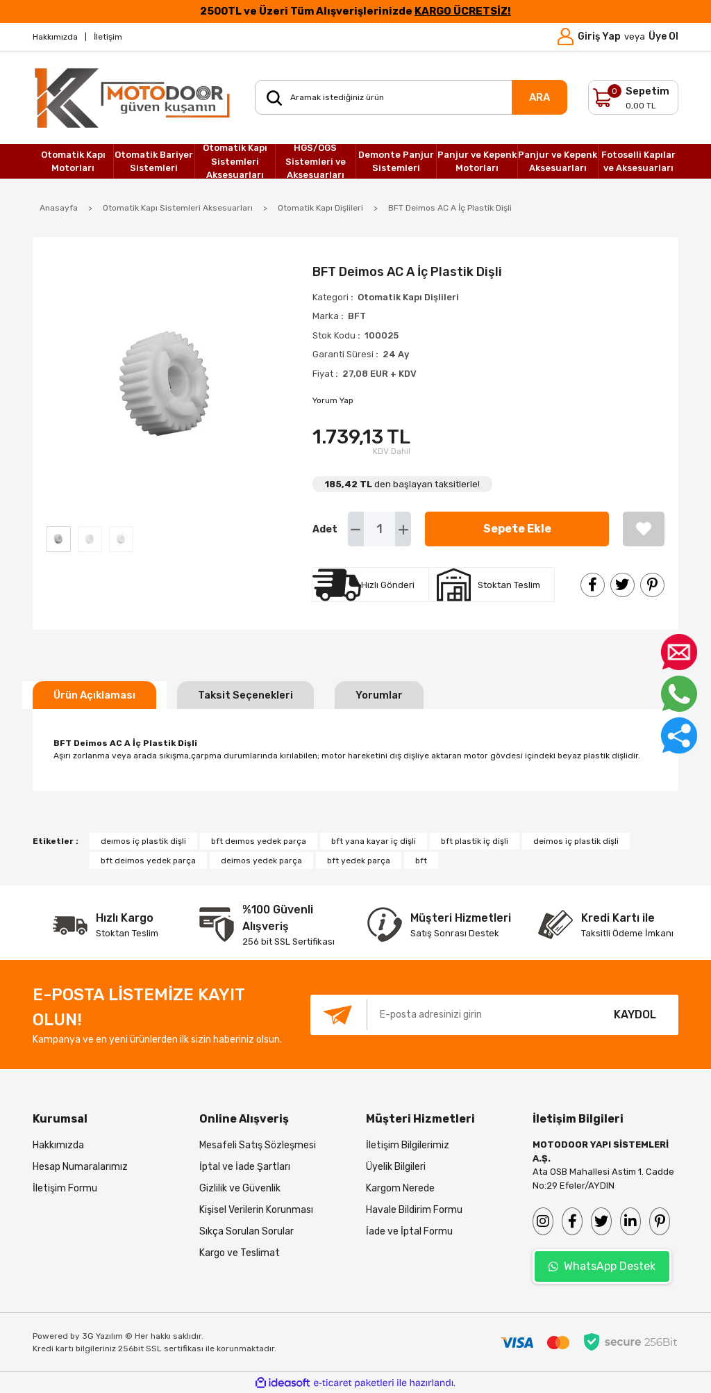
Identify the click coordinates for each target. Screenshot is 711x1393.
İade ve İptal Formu (409, 1231)
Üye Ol (663, 36)
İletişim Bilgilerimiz (407, 1145)
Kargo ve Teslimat (239, 1253)
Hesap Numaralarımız (80, 1167)
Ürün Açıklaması (94, 695)
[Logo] (133, 98)
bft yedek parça (358, 860)
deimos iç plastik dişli (576, 841)
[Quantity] (380, 529)
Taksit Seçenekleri (245, 695)
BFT (357, 316)
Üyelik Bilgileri (396, 1167)
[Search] (411, 97)
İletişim (108, 37)
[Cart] (633, 97)
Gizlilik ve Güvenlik (240, 1188)
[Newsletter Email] (451, 1015)
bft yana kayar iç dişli (373, 841)
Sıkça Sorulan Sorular (246, 1231)
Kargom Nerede (400, 1188)
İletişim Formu (65, 1188)
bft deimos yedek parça (148, 860)
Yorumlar (379, 695)
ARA (539, 97)
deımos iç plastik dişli (143, 841)
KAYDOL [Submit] (635, 1014)
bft (421, 860)
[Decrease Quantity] (356, 529)
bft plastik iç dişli (474, 841)
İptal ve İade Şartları (244, 1167)
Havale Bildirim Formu (414, 1210)
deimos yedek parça (261, 860)
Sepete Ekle (517, 528)
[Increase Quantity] (403, 529)
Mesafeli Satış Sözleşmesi (257, 1145)
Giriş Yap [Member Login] (599, 36)
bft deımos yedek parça (258, 841)
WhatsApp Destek (602, 1266)
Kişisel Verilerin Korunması (256, 1210)
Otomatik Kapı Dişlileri (408, 297)
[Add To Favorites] (643, 529)
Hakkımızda (55, 37)
